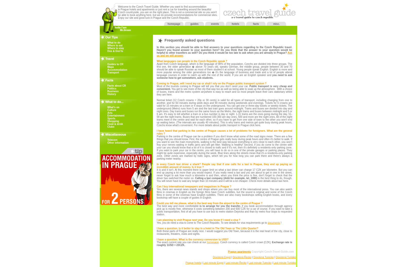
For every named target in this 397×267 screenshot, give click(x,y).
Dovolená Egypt (222, 257)
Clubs (110, 126)
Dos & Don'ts (115, 51)
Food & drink (115, 124)
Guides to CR (115, 64)
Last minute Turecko (260, 262)
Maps (110, 67)
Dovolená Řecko (242, 257)
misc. (276, 24)
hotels (235, 24)
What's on (113, 107)
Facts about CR (116, 85)
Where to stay (115, 48)
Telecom (112, 140)
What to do (114, 42)
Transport (113, 72)
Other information (118, 142)
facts (256, 24)
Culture (111, 110)
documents (274, 222)
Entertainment (115, 115)
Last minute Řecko (236, 262)
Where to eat (115, 45)
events (215, 24)
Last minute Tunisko (284, 262)
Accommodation (117, 69)
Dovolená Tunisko (286, 257)
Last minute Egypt (213, 262)
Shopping (113, 121)
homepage (174, 24)
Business (112, 91)
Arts (109, 112)
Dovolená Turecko (263, 257)
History (111, 94)
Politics (111, 88)
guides (194, 24)
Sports (111, 118)
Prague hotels (193, 262)
